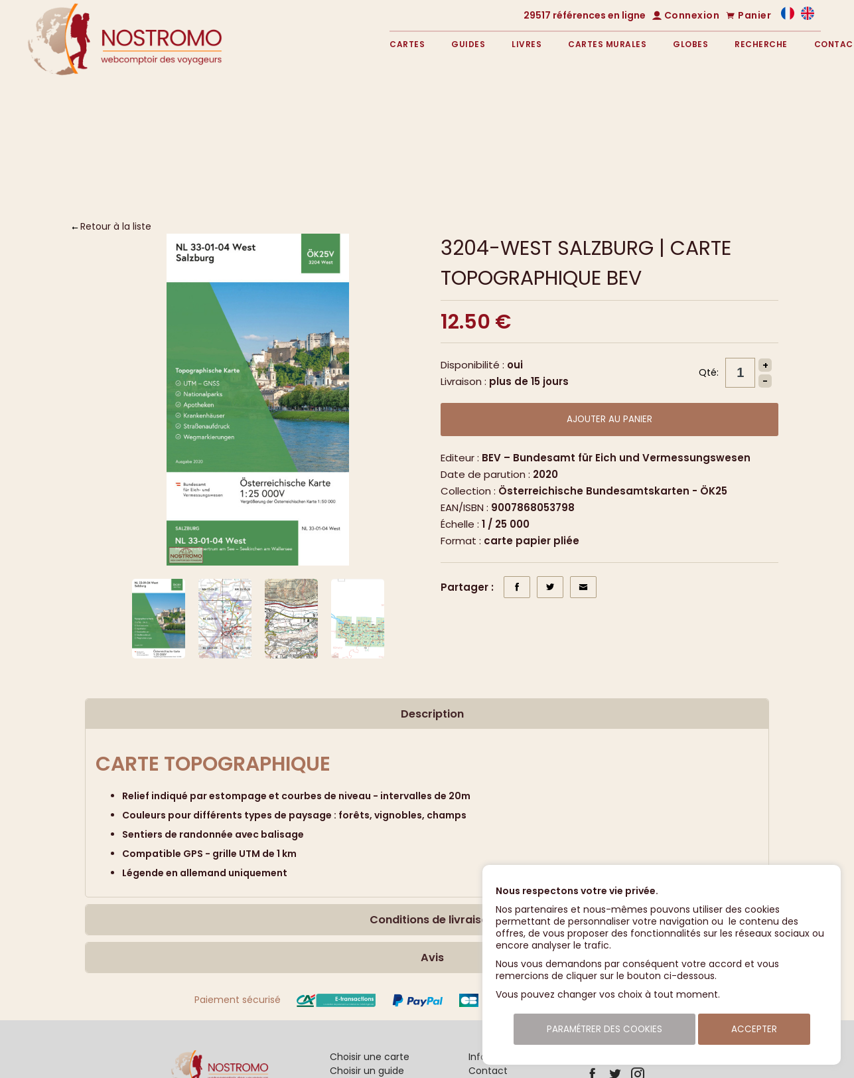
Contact (488, 1070)
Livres (526, 44)
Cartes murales (607, 44)
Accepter (754, 1029)
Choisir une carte (369, 1056)
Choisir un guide (367, 1070)
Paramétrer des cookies (604, 1029)
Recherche (761, 44)
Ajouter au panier (609, 419)
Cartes (407, 44)
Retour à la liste (115, 226)
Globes (690, 44)
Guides (468, 44)
